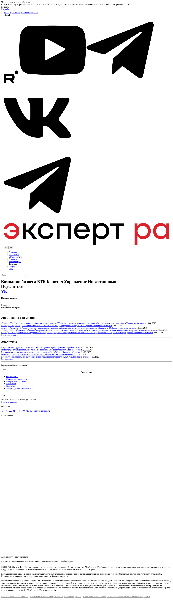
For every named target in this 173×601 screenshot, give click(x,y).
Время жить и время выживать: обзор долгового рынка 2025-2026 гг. (31, 352)
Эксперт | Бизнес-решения (26, 12)
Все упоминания (8, 335)
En (6, 248)
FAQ (11, 269)
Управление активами (136, 323)
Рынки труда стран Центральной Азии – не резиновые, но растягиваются (33, 350)
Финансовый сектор (71, 352)
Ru (10, 248)
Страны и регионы (74, 347)
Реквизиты (11, 384)
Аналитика (14, 254)
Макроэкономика (80, 357)
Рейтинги (13, 252)
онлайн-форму (66, 561)
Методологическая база (16, 379)
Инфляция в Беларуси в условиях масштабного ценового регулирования (33, 347)
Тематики (13, 264)
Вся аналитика (7, 359)
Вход (7, 15)
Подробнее (6, 9)
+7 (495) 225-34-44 (9, 411)
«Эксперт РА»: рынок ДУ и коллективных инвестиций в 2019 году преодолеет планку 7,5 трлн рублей (46, 325)
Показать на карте (9, 402)
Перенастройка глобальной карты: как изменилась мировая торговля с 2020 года (37, 357)
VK (4, 291)
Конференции (15, 261)
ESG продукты (15, 257)
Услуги (12, 266)
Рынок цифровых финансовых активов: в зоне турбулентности (29, 354)
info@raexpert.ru (42, 411)
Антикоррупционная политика (19, 388)
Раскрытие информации (17, 381)
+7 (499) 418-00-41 (26, 411)
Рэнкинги (13, 259)
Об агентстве (12, 376)
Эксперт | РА (9, 12)
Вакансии (10, 386)
